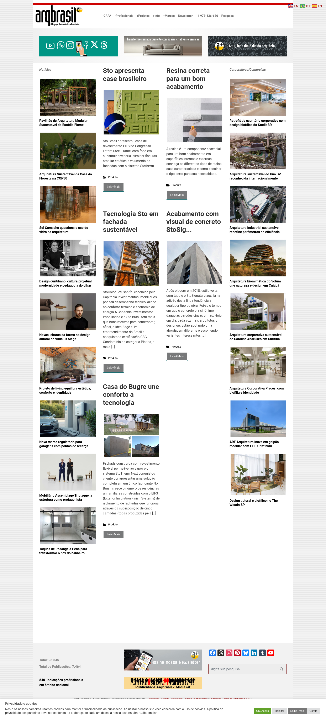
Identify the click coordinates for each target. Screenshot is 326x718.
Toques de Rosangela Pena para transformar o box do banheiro (63, 551)
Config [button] (313, 710)
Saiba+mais (297, 710)
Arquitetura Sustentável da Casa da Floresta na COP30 (65, 176)
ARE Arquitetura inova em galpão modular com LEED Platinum (254, 444)
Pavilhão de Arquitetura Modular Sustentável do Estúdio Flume (63, 123)
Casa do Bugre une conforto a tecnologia (131, 395)
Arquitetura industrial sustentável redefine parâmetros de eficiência (255, 230)
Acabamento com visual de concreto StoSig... (193, 222)
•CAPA (106, 16)
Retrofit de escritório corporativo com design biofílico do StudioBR (258, 123)
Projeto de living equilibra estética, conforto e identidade (65, 390)
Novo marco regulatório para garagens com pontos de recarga (63, 444)
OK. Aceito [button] (262, 710)
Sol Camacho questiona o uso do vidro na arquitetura (63, 230)
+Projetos (143, 16)
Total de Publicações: (55, 667)
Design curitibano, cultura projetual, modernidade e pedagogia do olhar (66, 283)
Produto (113, 177)
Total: (43, 660)
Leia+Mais (113, 186)
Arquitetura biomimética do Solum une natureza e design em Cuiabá (255, 283)
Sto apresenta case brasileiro (125, 74)
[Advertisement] (65, 606)
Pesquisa (227, 16)
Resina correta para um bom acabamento (188, 78)
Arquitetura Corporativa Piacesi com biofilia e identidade (257, 390)
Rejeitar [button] (279, 710)
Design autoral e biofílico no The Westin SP (254, 503)
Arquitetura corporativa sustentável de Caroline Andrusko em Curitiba (256, 337)
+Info (156, 16)
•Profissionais (124, 16)
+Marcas (169, 16)
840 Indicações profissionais (61, 680)
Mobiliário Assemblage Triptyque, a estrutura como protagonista (65, 497)
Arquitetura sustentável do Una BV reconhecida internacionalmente (255, 176)
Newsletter (185, 16)
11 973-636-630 (207, 16)
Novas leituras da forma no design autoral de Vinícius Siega (64, 337)
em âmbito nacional (54, 685)
